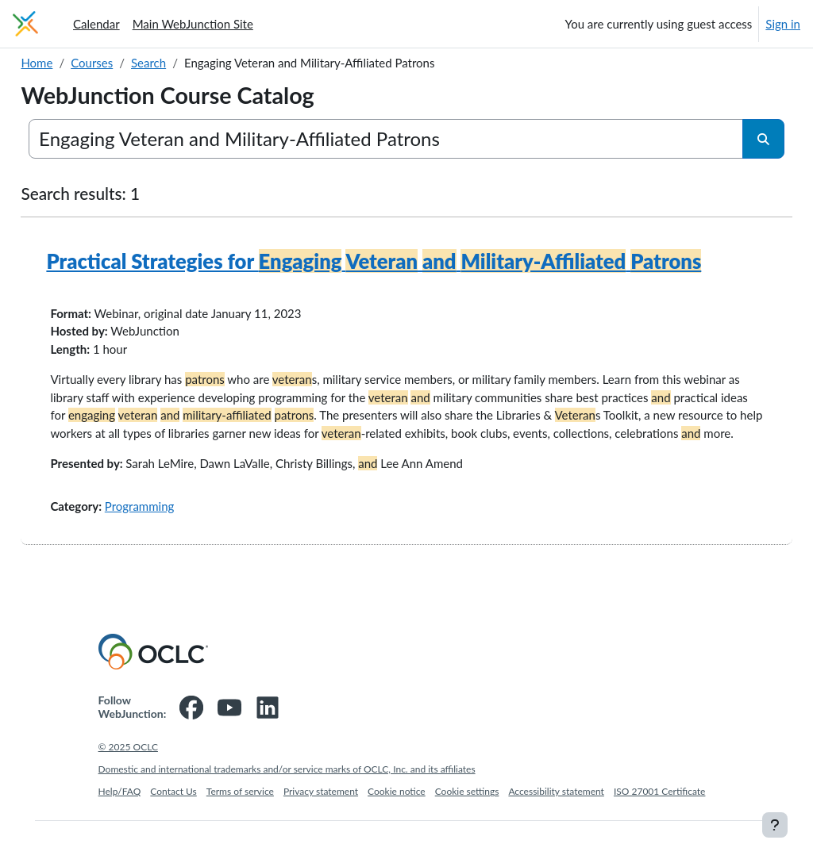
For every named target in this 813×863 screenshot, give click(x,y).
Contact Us (173, 833)
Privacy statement (320, 833)
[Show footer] (775, 825)
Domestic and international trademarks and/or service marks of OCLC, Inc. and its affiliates (287, 811)
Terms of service (240, 833)
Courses (127, 63)
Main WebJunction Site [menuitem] (193, 24)
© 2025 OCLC (128, 789)
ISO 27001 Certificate (660, 833)
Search (184, 63)
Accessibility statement (556, 833)
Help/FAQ (119, 833)
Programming (175, 548)
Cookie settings (467, 833)
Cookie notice (397, 833)
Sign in (782, 24)
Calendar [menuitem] (96, 24)
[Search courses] (387, 139)
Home (72, 63)
